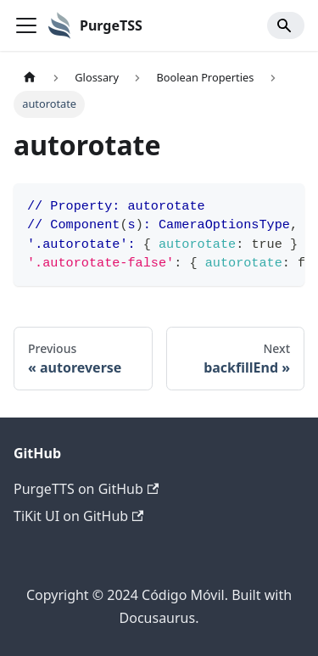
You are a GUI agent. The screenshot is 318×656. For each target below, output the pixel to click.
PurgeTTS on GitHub (86, 488)
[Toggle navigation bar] (26, 25)
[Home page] (30, 77)
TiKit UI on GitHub (78, 516)
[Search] (285, 25)
